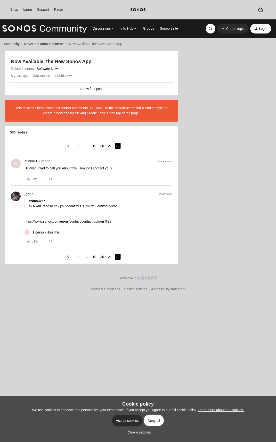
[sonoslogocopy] (138, 9)
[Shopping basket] (261, 10)
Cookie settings (135, 289)
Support (43, 9)
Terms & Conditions (105, 289)
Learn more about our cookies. (221, 410)
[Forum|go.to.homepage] (44, 28)
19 (94, 146)
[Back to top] (266, 282)
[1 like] (42, 232)
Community (11, 44)
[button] (232, 28)
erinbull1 (30, 161)
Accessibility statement (168, 289)
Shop (14, 9)
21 (110, 146)
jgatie (28, 194)
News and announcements (44, 44)
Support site (169, 28)
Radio (58, 9)
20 (102, 146)
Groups (148, 28)
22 (118, 146)
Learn (27, 9)
